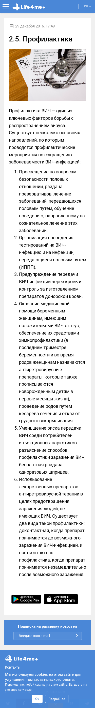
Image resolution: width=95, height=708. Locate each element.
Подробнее (56, 699)
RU (87, 6)
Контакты (12, 667)
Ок (37, 699)
